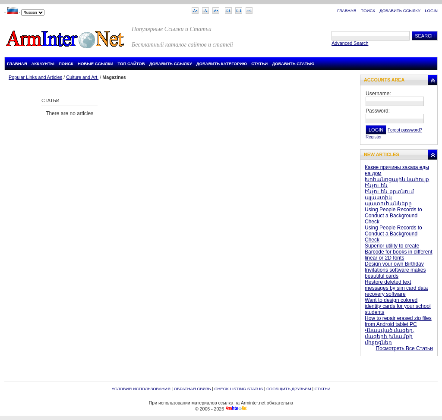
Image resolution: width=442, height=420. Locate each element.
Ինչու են (376, 185)
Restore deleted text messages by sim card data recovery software (396, 288)
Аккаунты (43, 63)
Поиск (367, 10)
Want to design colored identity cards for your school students (398, 306)
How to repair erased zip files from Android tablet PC (398, 321)
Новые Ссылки (96, 63)
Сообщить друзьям (288, 388)
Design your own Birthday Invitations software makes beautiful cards (395, 270)
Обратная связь (192, 388)
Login (431, 10)
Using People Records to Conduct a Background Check (393, 216)
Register (374, 137)
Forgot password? (405, 130)
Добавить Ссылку (399, 10)
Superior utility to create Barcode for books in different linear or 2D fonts (399, 252)
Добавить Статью (293, 63)
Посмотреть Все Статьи (404, 348)
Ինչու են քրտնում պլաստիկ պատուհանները (389, 197)
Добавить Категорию (221, 63)
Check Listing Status (238, 388)
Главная (346, 10)
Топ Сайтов (131, 63)
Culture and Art (82, 77)
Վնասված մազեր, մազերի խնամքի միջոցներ (389, 336)
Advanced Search (350, 43)
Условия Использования (141, 388)
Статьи (259, 63)
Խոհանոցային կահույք (397, 179)
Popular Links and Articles (35, 77)
